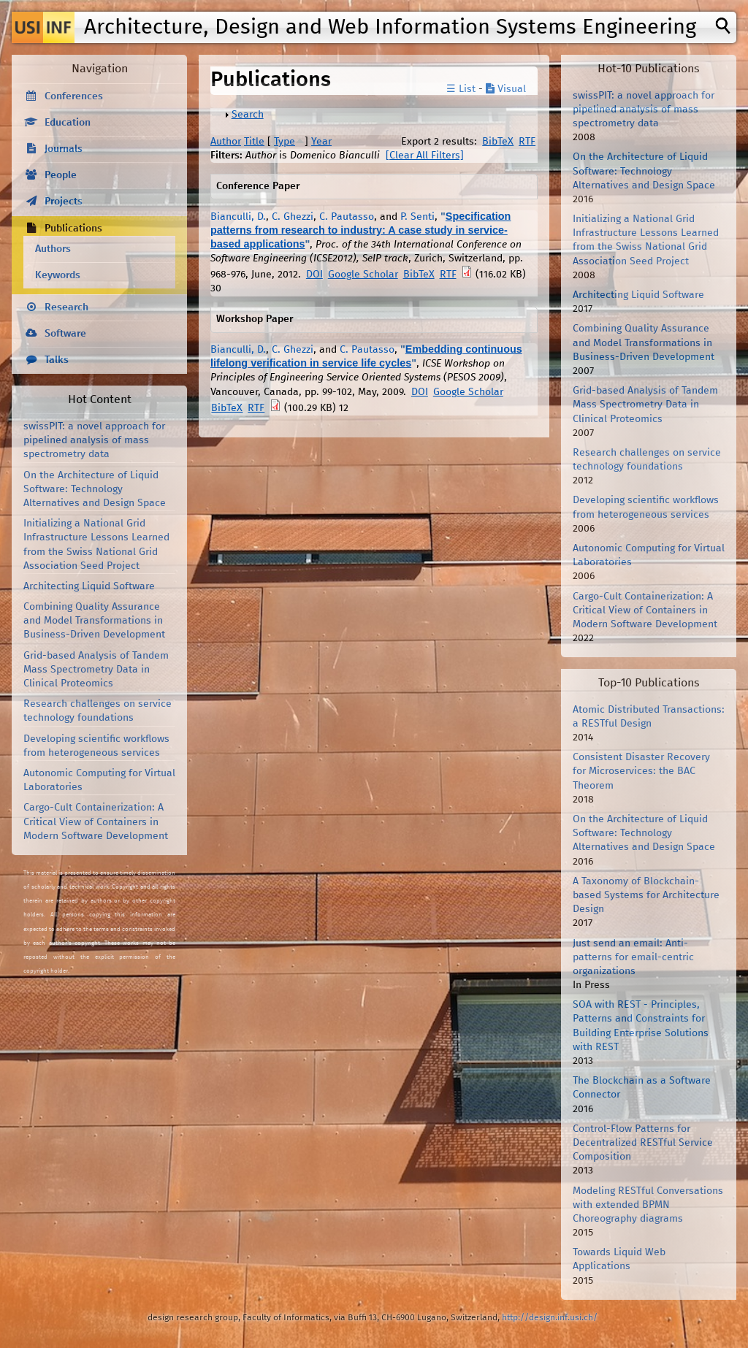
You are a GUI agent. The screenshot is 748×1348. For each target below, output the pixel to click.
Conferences (74, 96)
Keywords (57, 275)
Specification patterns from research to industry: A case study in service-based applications (360, 230)
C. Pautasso (346, 217)
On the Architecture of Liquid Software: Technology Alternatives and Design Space (94, 489)
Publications (73, 228)
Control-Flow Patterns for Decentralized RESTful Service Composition (643, 1143)
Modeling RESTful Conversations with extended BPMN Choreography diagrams (648, 1205)
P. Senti (417, 217)
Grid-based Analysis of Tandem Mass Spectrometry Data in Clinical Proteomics (96, 670)
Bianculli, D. (238, 217)
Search (248, 115)
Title (254, 142)
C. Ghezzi (292, 217)
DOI (314, 274)
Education (68, 123)
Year (321, 142)
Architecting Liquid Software (89, 586)
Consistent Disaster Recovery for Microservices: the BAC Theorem (641, 771)
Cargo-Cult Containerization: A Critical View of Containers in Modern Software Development (95, 821)
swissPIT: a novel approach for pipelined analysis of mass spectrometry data (94, 440)
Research (66, 307)
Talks (57, 360)
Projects (64, 201)
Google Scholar (363, 274)
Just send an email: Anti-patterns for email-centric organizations (633, 957)
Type (284, 142)
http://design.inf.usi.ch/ (550, 1318)
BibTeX (498, 142)
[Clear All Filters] (425, 155)
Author (225, 142)
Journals (64, 149)
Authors (53, 249)
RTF (527, 142)
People (61, 175)
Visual (506, 89)
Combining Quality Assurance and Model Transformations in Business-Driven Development (94, 621)
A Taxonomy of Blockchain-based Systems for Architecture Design (646, 895)
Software (65, 334)
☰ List (461, 89)
